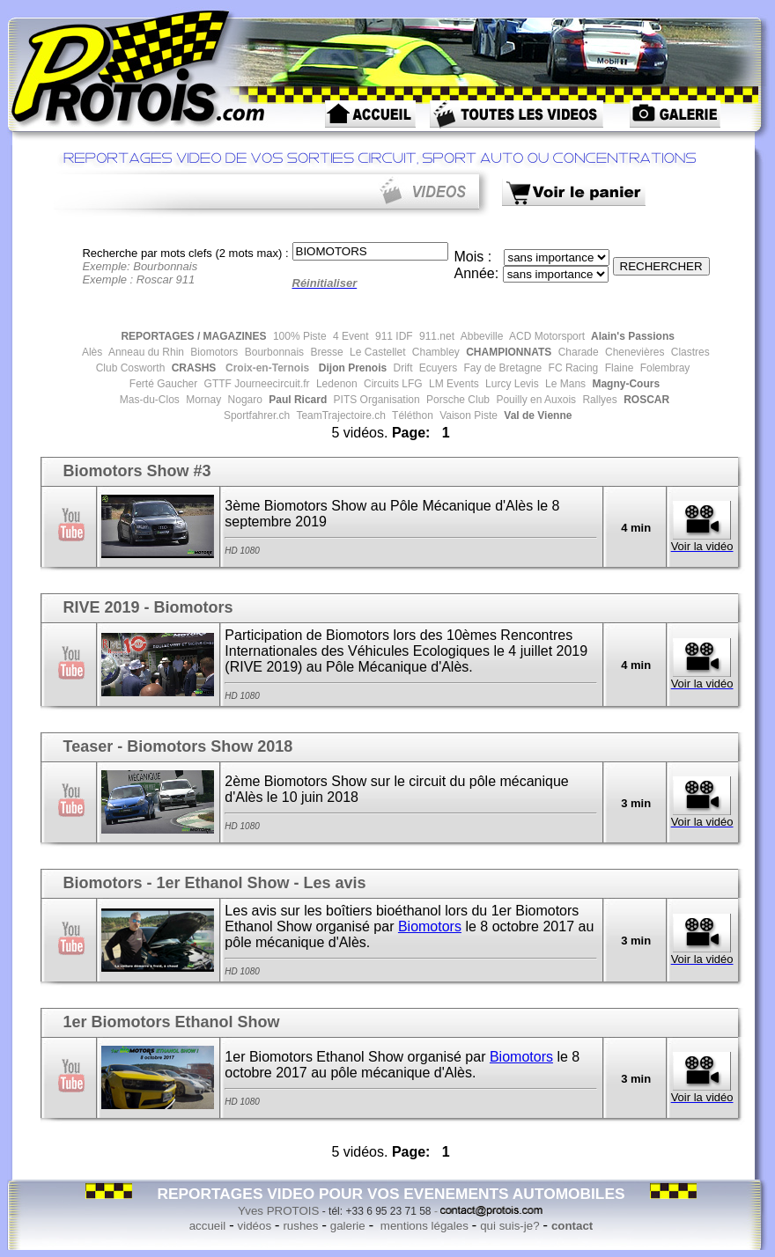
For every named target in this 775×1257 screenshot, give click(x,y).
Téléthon (411, 415)
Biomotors (213, 352)
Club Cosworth (131, 368)
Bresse (325, 352)
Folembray (663, 368)
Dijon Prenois (351, 368)
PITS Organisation (374, 399)
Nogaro (243, 399)
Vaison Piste (467, 415)
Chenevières (633, 352)
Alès (90, 352)
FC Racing (571, 368)
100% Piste (298, 336)
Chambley (434, 352)
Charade (576, 352)
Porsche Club (457, 399)
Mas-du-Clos (150, 399)
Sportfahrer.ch (256, 415)
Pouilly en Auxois (534, 399)
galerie (347, 1225)
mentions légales (423, 1225)
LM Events (452, 384)
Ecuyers (437, 368)
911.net (435, 336)
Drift (401, 368)
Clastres (688, 352)
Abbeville (480, 336)
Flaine (617, 368)
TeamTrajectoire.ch (339, 415)
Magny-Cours (624, 384)
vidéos (255, 1225)
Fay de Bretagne (501, 368)
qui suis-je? (509, 1225)
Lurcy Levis (511, 384)
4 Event (349, 336)
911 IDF (393, 336)
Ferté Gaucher (163, 384)
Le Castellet (376, 352)
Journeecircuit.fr (271, 384)
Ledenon (336, 384)
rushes (300, 1225)
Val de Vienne (536, 415)
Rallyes (598, 399)
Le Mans (564, 384)
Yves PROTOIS (278, 1210)
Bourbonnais (272, 352)
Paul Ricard (296, 399)
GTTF (216, 384)
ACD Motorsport (545, 336)
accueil (207, 1225)
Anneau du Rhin (145, 352)
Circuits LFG (392, 384)
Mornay (202, 399)
